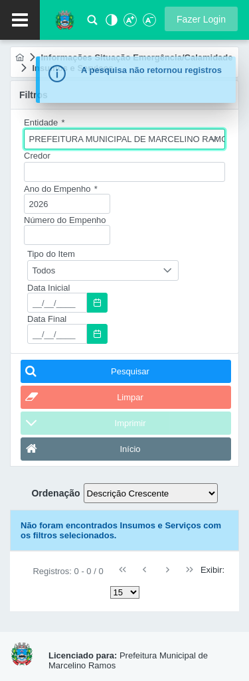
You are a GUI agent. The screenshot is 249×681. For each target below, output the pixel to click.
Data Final (46, 319)
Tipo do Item (51, 254)
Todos (44, 270)
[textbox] (124, 172)
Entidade (44, 122)
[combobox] (124, 139)
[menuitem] (19, 57)
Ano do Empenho (61, 189)
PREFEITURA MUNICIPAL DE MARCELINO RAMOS (127, 139)
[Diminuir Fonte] (148, 24)
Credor (37, 156)
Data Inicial (48, 288)
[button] (201, 19)
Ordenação (55, 493)
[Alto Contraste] (110, 24)
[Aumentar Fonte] (129, 24)
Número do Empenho (65, 220)
